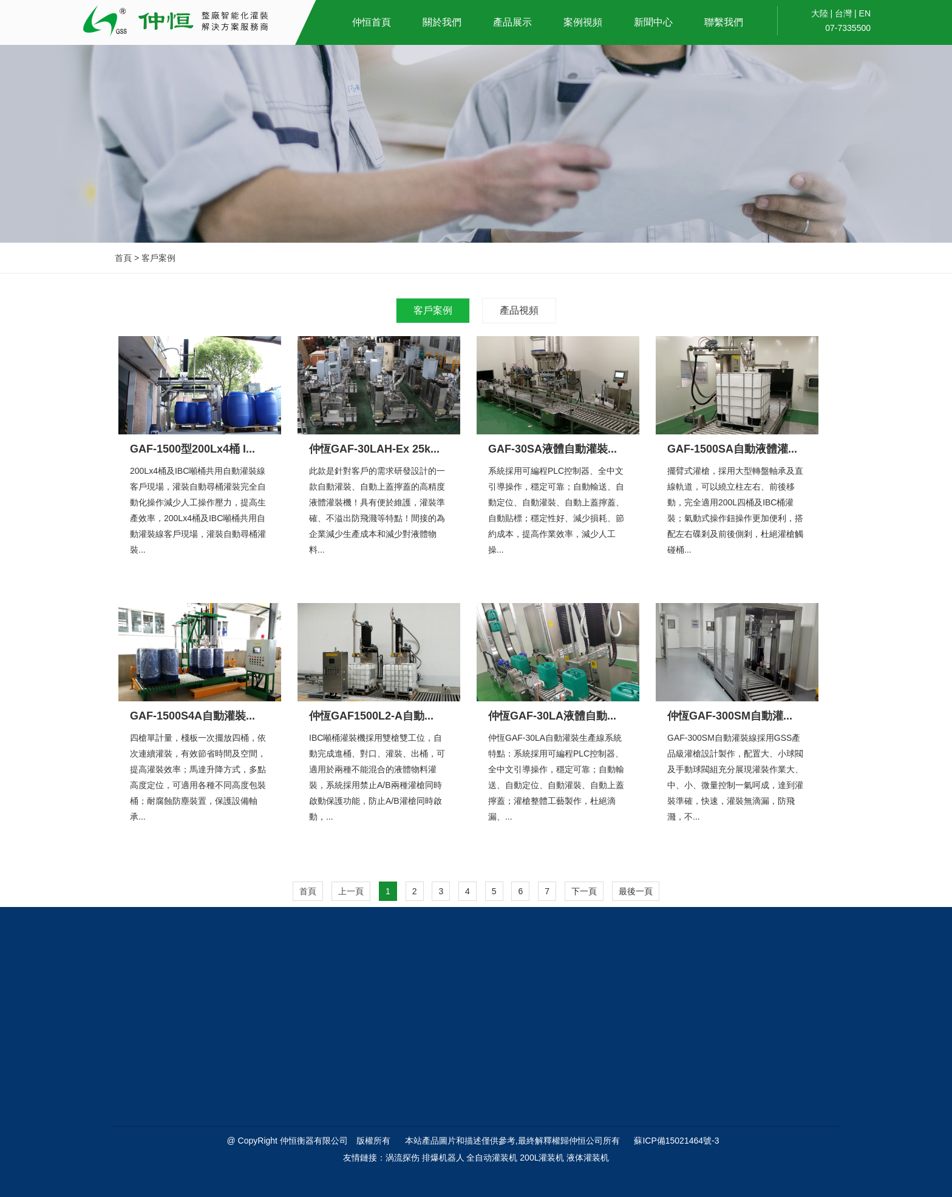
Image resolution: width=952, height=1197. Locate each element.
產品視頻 (519, 310)
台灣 (843, 13)
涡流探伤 (403, 1157)
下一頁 (584, 891)
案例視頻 (582, 22)
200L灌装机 (542, 1157)
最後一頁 (636, 891)
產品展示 (512, 22)
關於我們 (442, 22)
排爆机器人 (443, 1157)
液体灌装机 (587, 1157)
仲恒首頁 (371, 22)
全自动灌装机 (491, 1157)
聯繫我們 (723, 22)
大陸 (819, 13)
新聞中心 (653, 22)
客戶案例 (432, 310)
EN (865, 13)
